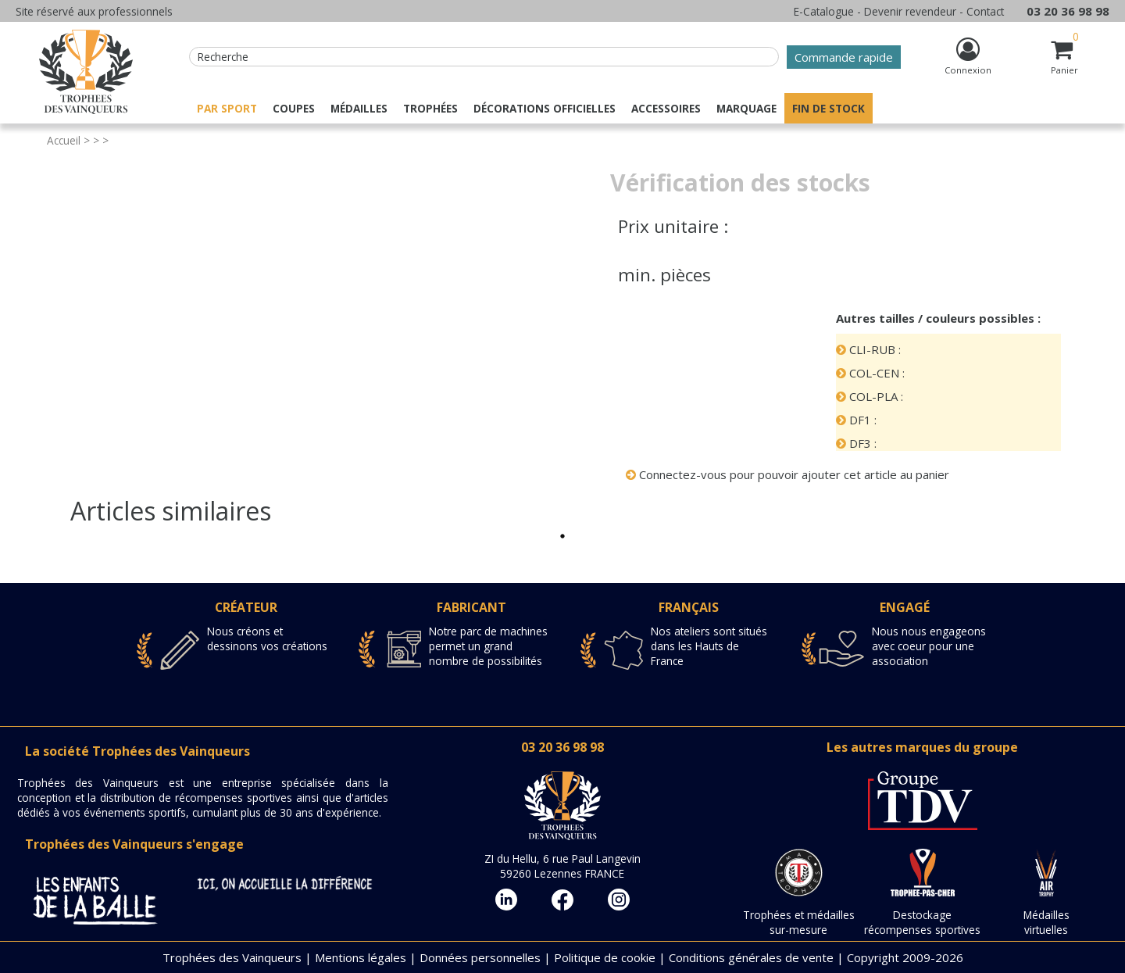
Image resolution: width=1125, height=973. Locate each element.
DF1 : (856, 419)
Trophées (430, 108)
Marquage (746, 108)
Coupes (294, 108)
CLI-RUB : (868, 349)
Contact (985, 11)
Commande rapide (844, 57)
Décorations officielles (544, 108)
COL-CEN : (870, 373)
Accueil (63, 140)
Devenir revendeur (910, 11)
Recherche (223, 56)
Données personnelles (480, 957)
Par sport (227, 108)
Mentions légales (360, 957)
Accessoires (666, 108)
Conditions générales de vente (751, 957)
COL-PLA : (869, 396)
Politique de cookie (604, 957)
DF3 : (856, 443)
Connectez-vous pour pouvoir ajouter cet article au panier (787, 474)
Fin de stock (828, 108)
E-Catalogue (824, 11)
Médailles (359, 108)
